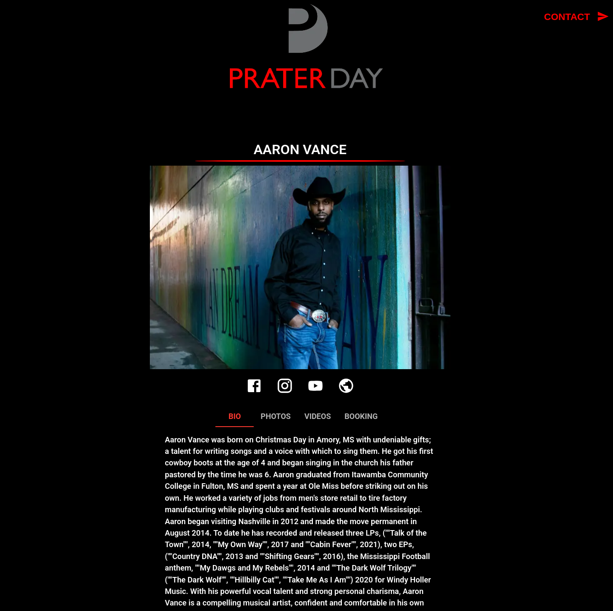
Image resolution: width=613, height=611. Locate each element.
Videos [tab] (318, 417)
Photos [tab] (276, 417)
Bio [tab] (234, 417)
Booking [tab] (361, 417)
